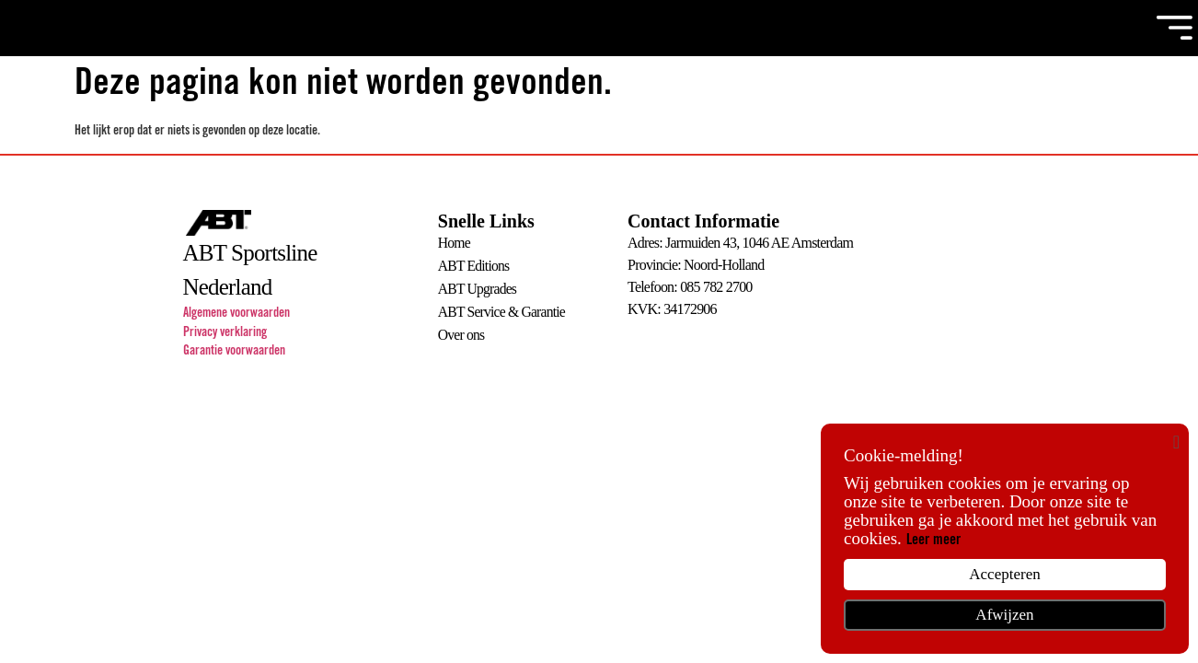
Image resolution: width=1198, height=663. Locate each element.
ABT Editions (474, 265)
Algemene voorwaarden (236, 314)
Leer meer (933, 540)
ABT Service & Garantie (503, 310)
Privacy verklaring (225, 334)
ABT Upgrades (478, 288)
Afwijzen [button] (1004, 614)
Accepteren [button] (1004, 574)
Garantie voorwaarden (234, 352)
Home (454, 243)
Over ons (462, 332)
